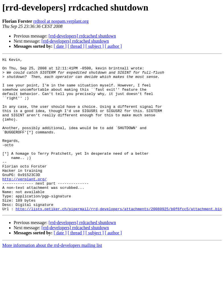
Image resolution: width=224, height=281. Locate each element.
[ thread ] (76, 46)
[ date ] (60, 46)
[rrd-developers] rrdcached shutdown (82, 36)
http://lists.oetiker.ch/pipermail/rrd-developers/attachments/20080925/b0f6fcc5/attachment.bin (119, 239)
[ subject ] (95, 46)
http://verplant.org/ (24, 203)
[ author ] (113, 46)
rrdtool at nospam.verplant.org (60, 21)
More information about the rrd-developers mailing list (52, 276)
